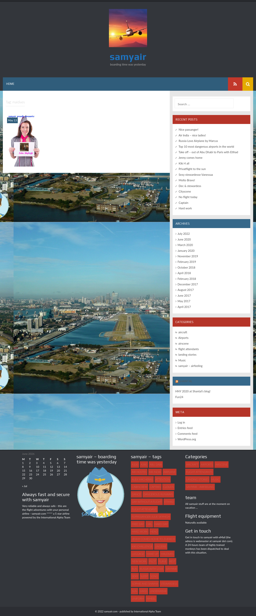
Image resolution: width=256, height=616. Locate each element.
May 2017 (184, 301)
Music (182, 360)
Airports (183, 337)
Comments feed (187, 433)
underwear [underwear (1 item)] (158, 591)
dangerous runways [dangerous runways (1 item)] (158, 494)
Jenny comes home (190, 157)
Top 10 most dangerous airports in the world (206, 146)
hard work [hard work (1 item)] (140, 531)
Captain (183, 202)
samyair (128, 56)
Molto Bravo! (187, 180)
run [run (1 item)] (134, 568)
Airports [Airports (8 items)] (207, 464)
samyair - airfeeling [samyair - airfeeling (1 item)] (200, 486)
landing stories (187, 354)
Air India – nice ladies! (192, 135)
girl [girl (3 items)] (149, 524)
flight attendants (188, 349)
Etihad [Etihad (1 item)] (169, 501)
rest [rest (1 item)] (172, 561)
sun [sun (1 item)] (134, 591)
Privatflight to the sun (192, 169)
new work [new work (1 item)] (139, 561)
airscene (183, 343)
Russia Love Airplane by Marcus (198, 140)
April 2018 (184, 273)
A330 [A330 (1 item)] (135, 464)
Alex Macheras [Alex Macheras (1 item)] (142, 479)
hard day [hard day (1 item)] (161, 524)
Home (10, 84)
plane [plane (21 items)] (163, 561)
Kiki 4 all (184, 163)
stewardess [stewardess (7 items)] (169, 583)
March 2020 (185, 245)
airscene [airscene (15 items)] (221, 464)
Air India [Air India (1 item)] (155, 472)
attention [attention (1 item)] (162, 479)
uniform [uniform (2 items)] (138, 598)
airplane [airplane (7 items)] (169, 472)
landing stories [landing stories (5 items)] (197, 479)
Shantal (185, 381)
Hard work (185, 208)
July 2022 (184, 233)
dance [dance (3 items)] (136, 494)
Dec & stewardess (190, 186)
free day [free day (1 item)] (138, 524)
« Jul (24, 486)
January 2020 (186, 250)
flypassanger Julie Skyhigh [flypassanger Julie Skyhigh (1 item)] (151, 516)
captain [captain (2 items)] (155, 486)
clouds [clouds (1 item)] (168, 486)
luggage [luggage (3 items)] (138, 553)
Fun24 (179, 397)
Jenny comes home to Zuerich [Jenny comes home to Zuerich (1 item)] (153, 539)
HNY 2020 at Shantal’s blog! (193, 391)
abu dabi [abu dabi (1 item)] (156, 464)
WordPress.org (187, 439)
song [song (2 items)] (154, 576)
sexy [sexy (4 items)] (135, 576)
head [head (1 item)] (154, 531)
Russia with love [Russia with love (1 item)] (151, 568)
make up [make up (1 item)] (152, 553)
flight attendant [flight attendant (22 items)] (144, 509)
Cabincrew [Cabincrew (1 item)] (139, 486)
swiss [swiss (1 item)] (143, 591)
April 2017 (184, 306)
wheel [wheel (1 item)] (151, 598)
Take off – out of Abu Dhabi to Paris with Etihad (208, 152)
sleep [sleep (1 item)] (144, 576)
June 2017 (184, 295)
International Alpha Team (55, 517)
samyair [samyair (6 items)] (171, 568)
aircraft (182, 332)
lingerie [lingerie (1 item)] (160, 546)
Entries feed (185, 428)
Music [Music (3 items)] (215, 479)
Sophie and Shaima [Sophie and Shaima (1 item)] (145, 583)
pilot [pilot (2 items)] (152, 561)
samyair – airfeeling (190, 365)
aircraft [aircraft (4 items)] (192, 464)
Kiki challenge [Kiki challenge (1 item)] (142, 546)
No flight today (188, 197)
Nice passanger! (189, 129)
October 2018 (186, 267)
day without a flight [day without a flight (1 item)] (147, 501)
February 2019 (187, 261)
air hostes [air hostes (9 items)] (139, 472)
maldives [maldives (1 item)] (167, 553)
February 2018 (187, 278)
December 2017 (188, 284)
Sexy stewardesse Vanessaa (196, 174)
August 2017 (186, 290)
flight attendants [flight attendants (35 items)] (199, 472)
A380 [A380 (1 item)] (144, 464)
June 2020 (184, 239)
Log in (181, 422)
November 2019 (188, 256)
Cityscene (185, 191)
